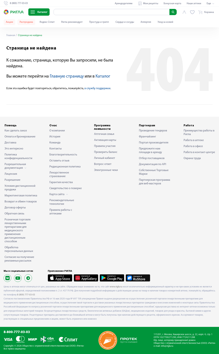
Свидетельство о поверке (65, 188)
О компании (57, 130)
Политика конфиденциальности (18, 156)
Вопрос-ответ (102, 164)
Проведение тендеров (153, 130)
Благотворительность (63, 154)
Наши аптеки (194, 3)
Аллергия (146, 22)
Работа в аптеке (194, 140)
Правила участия (104, 146)
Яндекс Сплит (47, 22)
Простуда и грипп (99, 22)
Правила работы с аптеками (60, 212)
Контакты (55, 148)
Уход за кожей (165, 22)
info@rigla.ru (167, 346)
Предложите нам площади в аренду (150, 150)
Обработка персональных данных (19, 249)
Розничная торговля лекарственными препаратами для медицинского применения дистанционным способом (18, 230)
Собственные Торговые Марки (154, 172)
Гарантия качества (61, 182)
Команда (54, 142)
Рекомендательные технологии (61, 202)
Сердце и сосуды (124, 22)
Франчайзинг (147, 136)
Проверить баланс (105, 152)
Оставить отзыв (59, 160)
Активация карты (105, 140)
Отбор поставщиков (152, 158)
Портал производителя (153, 142)
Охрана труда (192, 158)
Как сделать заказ (16, 130)
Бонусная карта (172, 3)
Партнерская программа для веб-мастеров (154, 182)
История (54, 136)
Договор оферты (15, 207)
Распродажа (26, 22)
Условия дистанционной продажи (20, 188)
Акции (9, 22)
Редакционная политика (65, 166)
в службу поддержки (97, 88)
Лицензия (11, 174)
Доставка (10, 142)
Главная (10, 35)
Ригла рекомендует (72, 22)
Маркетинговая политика (21, 195)
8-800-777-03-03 (17, 332)
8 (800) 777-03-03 (26, 295)
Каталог (103, 76)
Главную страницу (67, 76)
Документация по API (152, 164)
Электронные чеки (106, 170)
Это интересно (14, 148)
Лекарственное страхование (59, 174)
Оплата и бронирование (20, 136)
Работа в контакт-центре (199, 152)
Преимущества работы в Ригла (199, 132)
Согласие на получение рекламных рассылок (19, 259)
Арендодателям (123, 3)
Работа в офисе (193, 146)
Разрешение (12, 180)
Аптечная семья (104, 134)
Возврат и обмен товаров (21, 201)
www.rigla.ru (116, 287)
